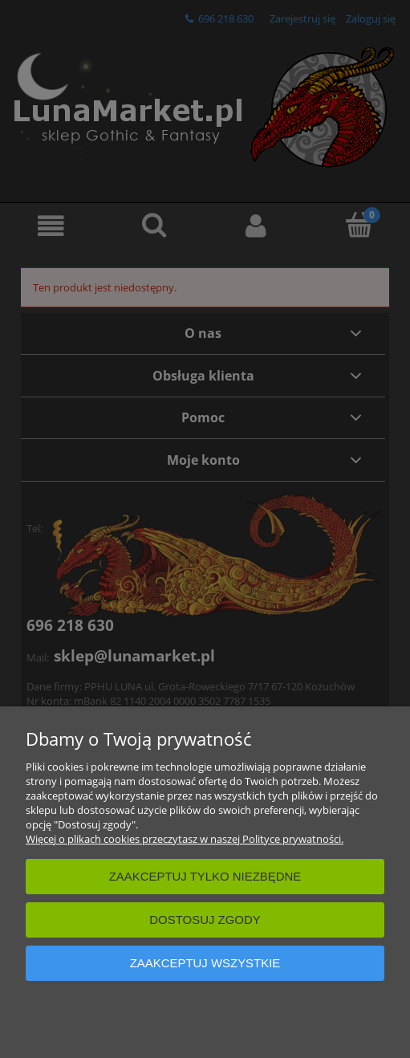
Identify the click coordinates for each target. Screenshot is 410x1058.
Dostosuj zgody (204, 919)
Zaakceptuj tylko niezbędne (205, 876)
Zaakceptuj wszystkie (205, 963)
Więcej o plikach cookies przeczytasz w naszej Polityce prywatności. (184, 839)
